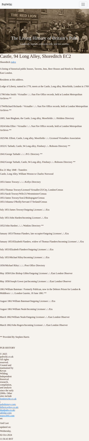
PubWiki (7, 4)
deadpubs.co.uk (7, 410)
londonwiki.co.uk (8, 399)
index (13, 62)
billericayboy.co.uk (9, 407)
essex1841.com (7, 415)
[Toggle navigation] (83, 4)
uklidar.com (5, 413)
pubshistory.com (7, 404)
